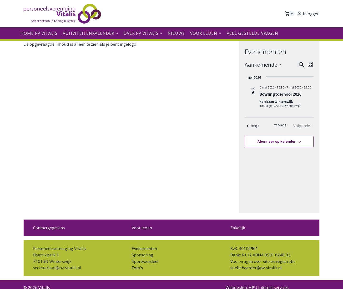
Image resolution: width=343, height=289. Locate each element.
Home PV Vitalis (38, 33)
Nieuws (176, 33)
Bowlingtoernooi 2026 (280, 94)
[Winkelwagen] (290, 13)
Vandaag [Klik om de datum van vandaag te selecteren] (280, 125)
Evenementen (144, 248)
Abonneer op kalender (276, 141)
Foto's (137, 267)
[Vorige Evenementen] (253, 125)
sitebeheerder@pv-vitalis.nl (256, 267)
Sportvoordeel (145, 261)
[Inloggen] (308, 14)
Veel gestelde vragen (252, 33)
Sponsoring (142, 255)
